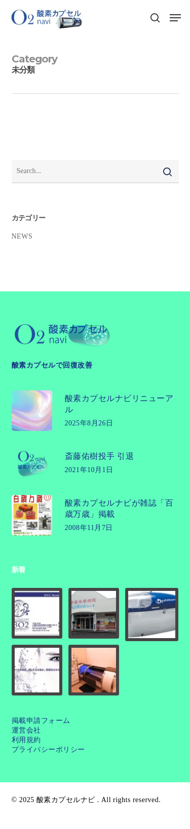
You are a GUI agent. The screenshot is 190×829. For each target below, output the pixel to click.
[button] (175, 18)
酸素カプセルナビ (65, 800)
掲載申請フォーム (41, 720)
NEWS (22, 236)
